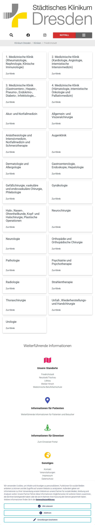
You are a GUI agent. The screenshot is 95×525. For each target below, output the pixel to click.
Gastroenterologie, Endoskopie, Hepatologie (68, 165)
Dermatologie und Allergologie (17, 165)
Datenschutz (47, 479)
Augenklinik (59, 135)
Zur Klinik (10, 73)
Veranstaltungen (47, 472)
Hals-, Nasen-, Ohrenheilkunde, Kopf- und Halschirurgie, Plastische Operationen (22, 215)
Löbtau (47, 380)
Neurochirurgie (61, 210)
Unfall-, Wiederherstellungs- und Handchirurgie (69, 302)
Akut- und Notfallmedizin (21, 113)
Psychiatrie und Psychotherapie (62, 262)
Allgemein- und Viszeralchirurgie (62, 115)
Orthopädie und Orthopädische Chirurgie (67, 240)
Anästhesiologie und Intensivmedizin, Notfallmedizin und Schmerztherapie (19, 140)
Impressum (47, 475)
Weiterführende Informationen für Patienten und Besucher (47, 414)
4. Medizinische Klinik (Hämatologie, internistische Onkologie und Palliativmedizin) (70, 90)
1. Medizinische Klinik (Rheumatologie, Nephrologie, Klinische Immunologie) (20, 62)
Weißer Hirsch (47, 384)
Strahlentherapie (62, 282)
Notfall (64, 35)
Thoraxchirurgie (16, 300)
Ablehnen (47, 513)
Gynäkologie (60, 185)
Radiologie (12, 282)
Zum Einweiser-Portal (48, 442)
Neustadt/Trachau (47, 377)
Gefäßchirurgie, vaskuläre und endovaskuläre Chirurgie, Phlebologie (24, 189)
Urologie (11, 321)
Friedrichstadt (47, 374)
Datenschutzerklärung (45, 499)
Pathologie (13, 260)
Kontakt (47, 469)
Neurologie (13, 238)
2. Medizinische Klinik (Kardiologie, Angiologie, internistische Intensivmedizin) (67, 62)
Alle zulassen (47, 506)
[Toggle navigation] (84, 35)
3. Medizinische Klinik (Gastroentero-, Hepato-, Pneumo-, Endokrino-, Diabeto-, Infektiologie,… (21, 90)
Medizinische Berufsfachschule (47, 387)
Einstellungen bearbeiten (47, 520)
